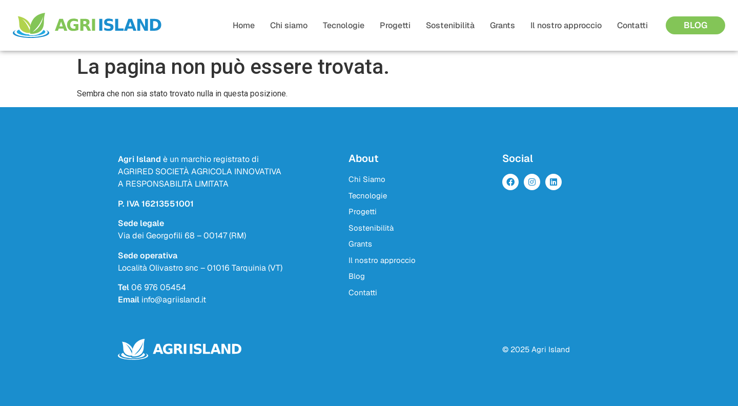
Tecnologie (343, 25)
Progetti (395, 25)
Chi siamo (289, 25)
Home (244, 25)
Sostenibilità (450, 25)
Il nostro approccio (566, 25)
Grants (502, 25)
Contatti (632, 25)
